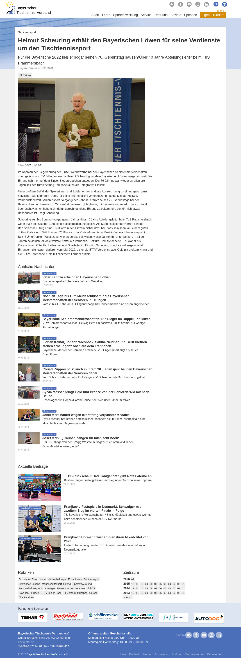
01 (132, 579)
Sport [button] (95, 15)
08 (151, 584)
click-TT (221, 10)
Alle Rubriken (26, 597)
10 (141, 584)
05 (164, 584)
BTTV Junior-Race (51, 593)
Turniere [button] (218, 15)
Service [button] (146, 15)
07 (155, 584)
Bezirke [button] (175, 15)
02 (178, 584)
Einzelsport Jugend (29, 584)
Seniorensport (91, 579)
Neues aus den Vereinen (71, 588)
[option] (32, 619)
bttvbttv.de (26, 642)
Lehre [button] (106, 15)
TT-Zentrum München (75, 593)
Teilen (25, 75)
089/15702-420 (32, 646)
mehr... (128, 597)
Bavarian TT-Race (29, 593)
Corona (93, 593)
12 (132, 584)
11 (137, 584)
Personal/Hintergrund (30, 588)
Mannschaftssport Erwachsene (64, 579)
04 (169, 584)
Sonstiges (49, 588)
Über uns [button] (160, 15)
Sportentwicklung (82, 584)
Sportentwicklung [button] (125, 15)
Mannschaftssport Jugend (56, 584)
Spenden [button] (190, 15)
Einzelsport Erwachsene (32, 579)
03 (174, 584)
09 (146, 584)
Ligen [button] (206, 15)
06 (160, 584)
